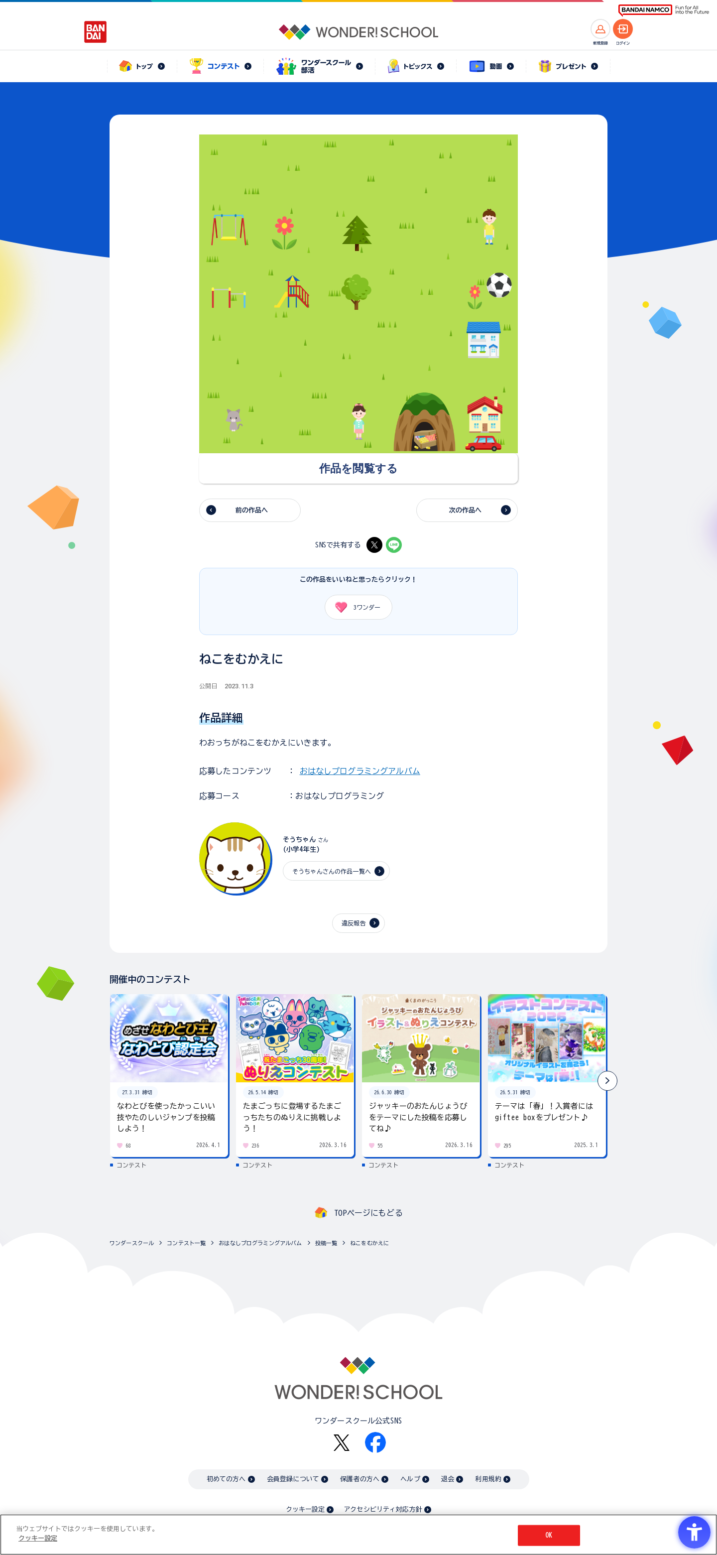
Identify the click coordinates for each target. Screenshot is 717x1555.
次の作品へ (465, 510)
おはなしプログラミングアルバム (360, 771)
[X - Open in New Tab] (374, 545)
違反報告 (354, 923)
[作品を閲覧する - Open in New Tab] (358, 468)
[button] (607, 1081)
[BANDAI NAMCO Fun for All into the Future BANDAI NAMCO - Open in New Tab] (663, 10)
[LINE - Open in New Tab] (394, 545)
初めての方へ (226, 1479)
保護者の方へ (359, 1479)
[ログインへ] (623, 29)
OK (548, 1535)
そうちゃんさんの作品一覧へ (331, 871)
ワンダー (354, 607)
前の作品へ (252, 510)
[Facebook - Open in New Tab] (375, 1442)
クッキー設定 (305, 1509)
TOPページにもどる (368, 1213)
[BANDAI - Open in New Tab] (95, 32)
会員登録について (293, 1479)
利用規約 (488, 1479)
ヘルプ (410, 1479)
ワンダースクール (132, 1243)
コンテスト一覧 (186, 1243)
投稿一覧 (326, 1243)
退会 (447, 1479)
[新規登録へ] (600, 29)
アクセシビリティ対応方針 (383, 1509)
